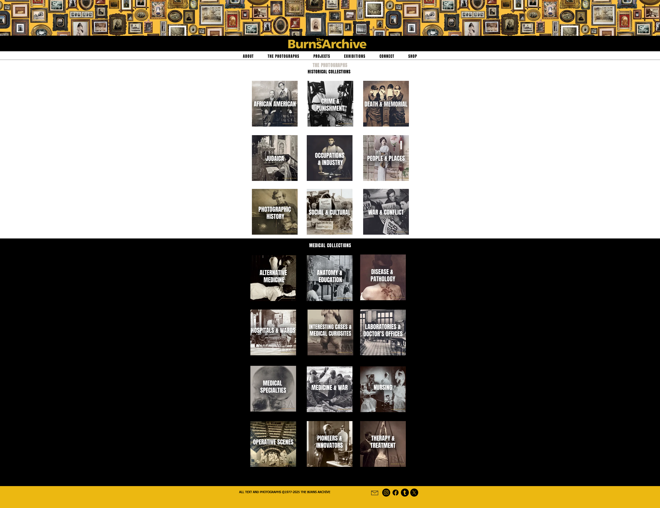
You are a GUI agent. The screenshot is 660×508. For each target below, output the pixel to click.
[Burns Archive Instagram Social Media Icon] (386, 493)
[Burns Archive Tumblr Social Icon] (405, 493)
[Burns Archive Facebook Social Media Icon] (396, 493)
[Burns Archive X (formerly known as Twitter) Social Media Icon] (414, 493)
